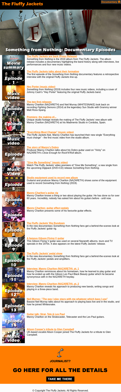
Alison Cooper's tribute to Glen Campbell (50, 329)
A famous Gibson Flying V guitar (45, 238)
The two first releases (39, 102)
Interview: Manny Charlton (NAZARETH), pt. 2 (53, 284)
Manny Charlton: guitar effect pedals (48, 208)
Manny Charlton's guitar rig (42, 193)
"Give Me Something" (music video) (47, 162)
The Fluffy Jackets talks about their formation (53, 71)
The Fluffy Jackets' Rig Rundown (46, 223)
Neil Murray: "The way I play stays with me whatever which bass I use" (67, 299)
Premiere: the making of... (41, 117)
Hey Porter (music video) (41, 86)
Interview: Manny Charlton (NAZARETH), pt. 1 (53, 268)
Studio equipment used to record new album (52, 177)
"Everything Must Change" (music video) (50, 132)
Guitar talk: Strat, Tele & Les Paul (46, 314)
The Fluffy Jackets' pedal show (44, 253)
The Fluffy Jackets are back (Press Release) (52, 56)
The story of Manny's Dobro (43, 147)
